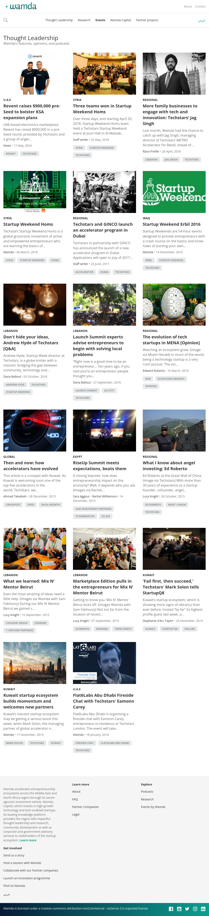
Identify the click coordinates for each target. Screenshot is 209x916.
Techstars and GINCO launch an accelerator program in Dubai (103, 230)
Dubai (104, 272)
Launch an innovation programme (26, 878)
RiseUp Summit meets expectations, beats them (99, 465)
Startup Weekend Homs (28, 224)
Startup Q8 (170, 629)
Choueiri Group (17, 623)
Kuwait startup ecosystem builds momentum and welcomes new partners (30, 701)
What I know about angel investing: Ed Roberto (169, 465)
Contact (200, 6)
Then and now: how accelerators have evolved (30, 465)
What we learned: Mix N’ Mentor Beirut (28, 584)
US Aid (106, 516)
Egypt (77, 457)
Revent (11, 153)
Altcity (109, 390)
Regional (150, 100)
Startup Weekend (102, 148)
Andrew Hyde (15, 384)
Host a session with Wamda (22, 863)
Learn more (27, 840)
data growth (50, 504)
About (188, 6)
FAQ (75, 799)
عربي (202, 20)
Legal (75, 814)
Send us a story (13, 855)
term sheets (123, 629)
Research (84, 20)
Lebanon (10, 331)
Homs (55, 260)
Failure (190, 629)
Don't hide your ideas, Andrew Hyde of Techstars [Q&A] (30, 342)
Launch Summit (86, 390)
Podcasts (147, 791)
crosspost (13, 504)
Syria (77, 100)
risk (148, 379)
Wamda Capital (120, 20)
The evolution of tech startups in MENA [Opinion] (171, 340)
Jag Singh (171, 159)
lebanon (151, 159)
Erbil (148, 260)
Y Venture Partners (19, 630)
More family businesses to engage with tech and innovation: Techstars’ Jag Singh (170, 114)
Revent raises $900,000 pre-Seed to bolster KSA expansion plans (31, 111)
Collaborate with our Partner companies (30, 870)
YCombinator (85, 516)
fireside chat (84, 743)
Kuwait (149, 575)
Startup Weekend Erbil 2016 (172, 224)
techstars (29, 153)
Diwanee (40, 623)
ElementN (82, 629)
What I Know (177, 504)
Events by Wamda (153, 807)
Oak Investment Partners (93, 509)
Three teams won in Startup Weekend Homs (102, 109)
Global (9, 457)
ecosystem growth (171, 379)
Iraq (146, 218)
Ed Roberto (153, 504)
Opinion (151, 386)
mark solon (14, 743)
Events (100, 20)
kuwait (150, 629)
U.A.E (7, 100)
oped (30, 504)
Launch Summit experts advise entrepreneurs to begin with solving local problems (98, 345)
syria (79, 148)
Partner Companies (85, 807)
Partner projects (147, 20)
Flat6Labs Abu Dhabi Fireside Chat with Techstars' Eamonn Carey (103, 701)
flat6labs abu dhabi (115, 743)
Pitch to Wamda (14, 886)
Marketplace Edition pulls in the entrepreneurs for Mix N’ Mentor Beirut (103, 587)
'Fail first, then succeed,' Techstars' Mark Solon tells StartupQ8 (171, 587)
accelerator (84, 272)
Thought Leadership (59, 20)
